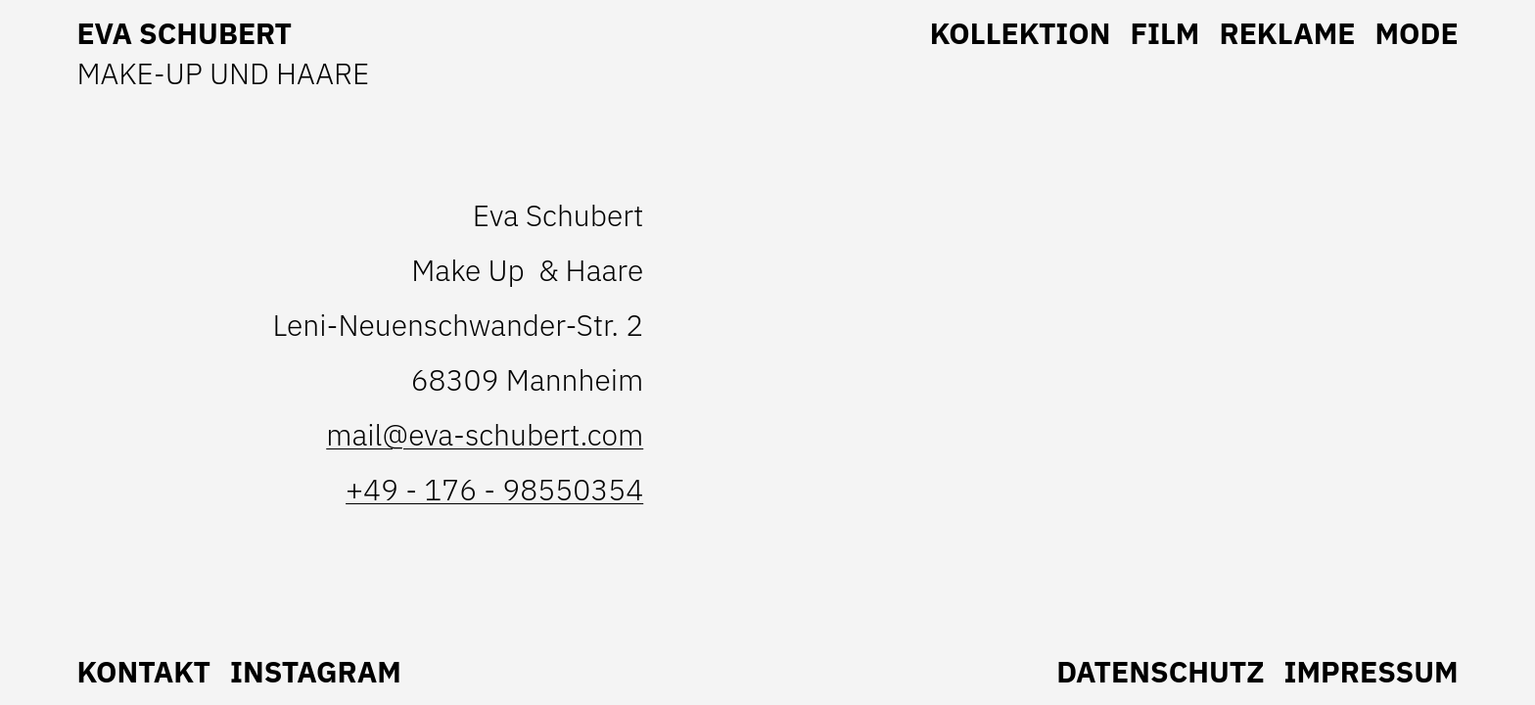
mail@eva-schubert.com (484, 434)
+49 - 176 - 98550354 (494, 489)
